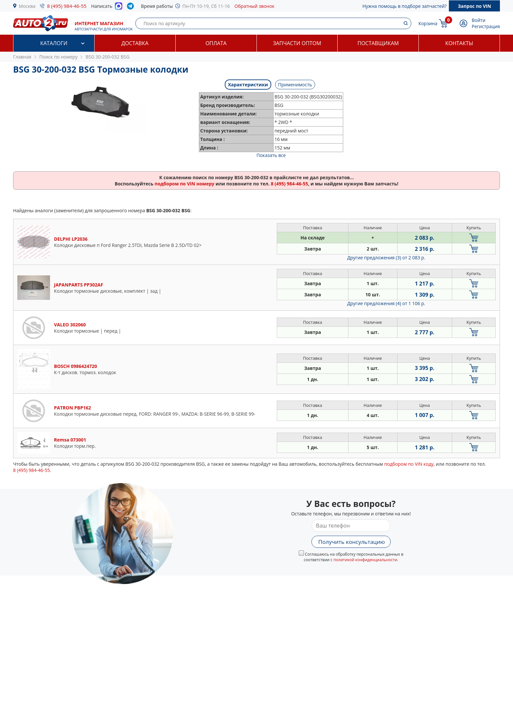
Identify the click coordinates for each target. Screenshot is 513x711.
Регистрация (486, 26)
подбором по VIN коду (408, 464)
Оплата (215, 43)
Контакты (459, 43)
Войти (479, 20)
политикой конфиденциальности (365, 560)
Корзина (427, 23)
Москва (27, 6)
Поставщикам (378, 43)
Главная (22, 57)
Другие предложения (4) (386, 303)
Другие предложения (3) (386, 257)
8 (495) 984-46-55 (67, 6)
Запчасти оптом (297, 43)
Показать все (271, 155)
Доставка (135, 43)
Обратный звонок (254, 6)
